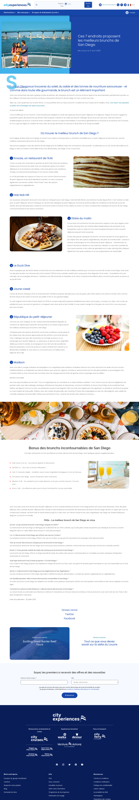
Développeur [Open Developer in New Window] (98, 796)
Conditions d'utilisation (101, 782)
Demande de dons (10, 792)
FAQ (50, 778)
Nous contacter (54, 782)
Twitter (69, 614)
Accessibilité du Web (101, 792)
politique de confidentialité (91, 689)
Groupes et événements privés (45, 12)
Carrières (7, 782)
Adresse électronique (28, 678)
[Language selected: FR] (131, 5)
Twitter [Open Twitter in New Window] (69, 765)
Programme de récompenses (59, 792)
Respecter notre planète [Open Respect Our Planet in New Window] (12, 785)
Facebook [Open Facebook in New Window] (57, 765)
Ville (72, 678)
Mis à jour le (89, 51)
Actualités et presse (55, 785)
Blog (5, 789)
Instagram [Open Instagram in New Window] (63, 765)
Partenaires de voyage (56, 796)
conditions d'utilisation (74, 689)
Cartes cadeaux (99, 789)
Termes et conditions (101, 778)
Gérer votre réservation (57, 789)
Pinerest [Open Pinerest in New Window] (76, 765)
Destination (9, 12)
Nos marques (23, 12)
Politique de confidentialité (103, 785)
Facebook (69, 618)
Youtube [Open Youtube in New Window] (82, 765)
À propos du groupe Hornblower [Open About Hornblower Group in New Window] (15, 778)
